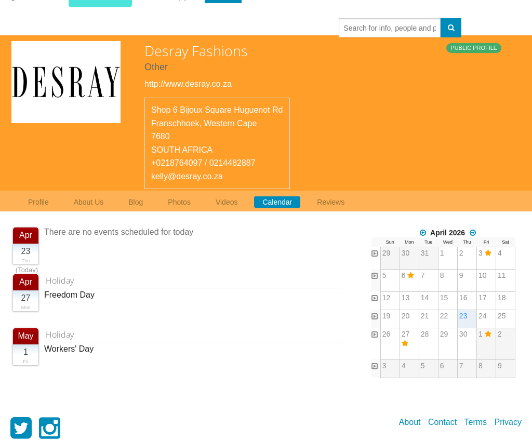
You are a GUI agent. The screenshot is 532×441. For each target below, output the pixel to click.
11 (502, 275)
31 (425, 253)
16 (463, 297)
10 (482, 275)
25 (502, 316)
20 (406, 316)
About (410, 422)
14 (425, 297)
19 (386, 316)
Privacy (508, 422)
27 (406, 334)
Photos (179, 202)
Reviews (330, 202)
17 (482, 297)
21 (425, 316)
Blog (135, 202)
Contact (442, 422)
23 (463, 316)
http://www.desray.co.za (188, 83)
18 (502, 297)
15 (444, 297)
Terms (475, 422)
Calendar (277, 202)
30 (406, 253)
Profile (38, 202)
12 (386, 297)
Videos (227, 202)
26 (386, 334)
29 (386, 253)
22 (444, 316)
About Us (89, 202)
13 (406, 297)
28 (425, 334)
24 (482, 316)
